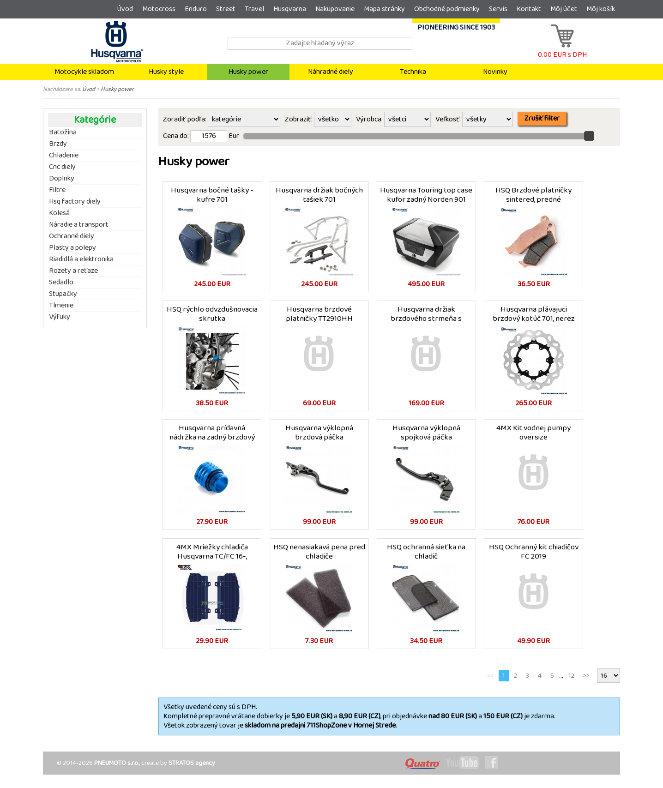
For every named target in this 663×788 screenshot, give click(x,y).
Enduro (196, 9)
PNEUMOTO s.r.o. (116, 767)
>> (586, 679)
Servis (498, 9)
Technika (413, 72)
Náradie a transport (78, 224)
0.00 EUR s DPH (562, 50)
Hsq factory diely (75, 201)
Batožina (63, 132)
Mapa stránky (384, 9)
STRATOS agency (192, 767)
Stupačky (63, 294)
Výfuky (59, 317)
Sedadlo (61, 282)
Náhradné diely (330, 72)
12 (571, 679)
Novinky (495, 72)
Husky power (248, 72)
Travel (254, 9)
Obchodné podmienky (447, 9)
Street (225, 9)
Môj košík (600, 9)
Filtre (57, 190)
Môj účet (563, 9)
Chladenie (63, 155)
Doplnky (61, 178)
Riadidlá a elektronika (81, 259)
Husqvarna (289, 9)
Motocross (158, 9)
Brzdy (58, 144)
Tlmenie (61, 305)
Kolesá (59, 213)
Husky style (166, 72)
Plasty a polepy (72, 247)
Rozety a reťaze (73, 271)
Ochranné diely (71, 236)
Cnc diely (62, 167)
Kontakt (529, 9)
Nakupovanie (335, 9)
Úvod (125, 9)
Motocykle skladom (84, 72)
